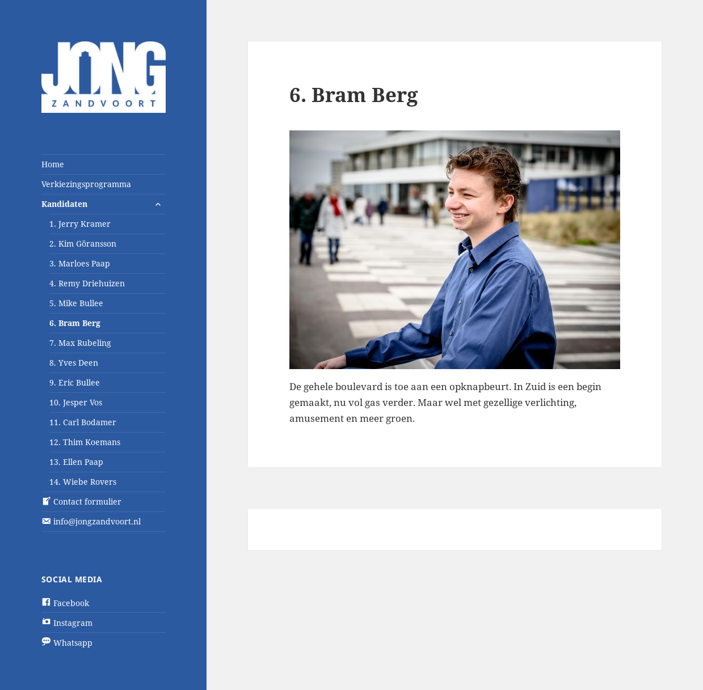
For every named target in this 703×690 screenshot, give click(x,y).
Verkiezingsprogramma (86, 184)
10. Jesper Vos (75, 402)
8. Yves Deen (73, 362)
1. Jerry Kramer (80, 223)
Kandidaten (64, 203)
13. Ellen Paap (76, 461)
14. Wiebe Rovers (82, 481)
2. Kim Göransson (82, 243)
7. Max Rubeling (80, 342)
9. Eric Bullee (74, 382)
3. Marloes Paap (79, 263)
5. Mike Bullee (76, 303)
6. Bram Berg (74, 323)
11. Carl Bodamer (82, 422)
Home (52, 164)
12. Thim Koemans (84, 442)
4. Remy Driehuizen (87, 283)
